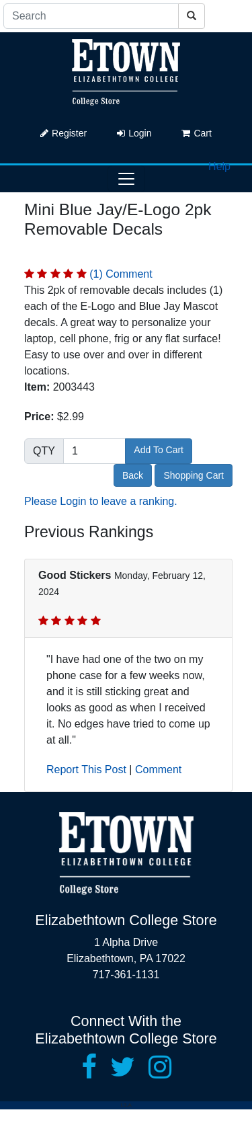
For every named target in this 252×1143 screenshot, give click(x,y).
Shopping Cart (193, 475)
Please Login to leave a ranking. (100, 501)
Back (132, 475)
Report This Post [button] (86, 769)
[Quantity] (94, 451)
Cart (196, 133)
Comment (158, 769)
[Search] (91, 16)
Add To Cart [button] (158, 449)
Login (134, 133)
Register (63, 133)
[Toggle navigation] (126, 178)
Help (219, 166)
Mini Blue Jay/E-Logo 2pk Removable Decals (118, 219)
